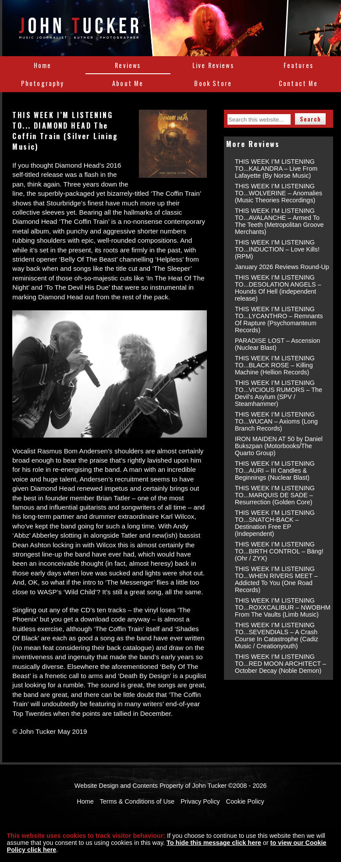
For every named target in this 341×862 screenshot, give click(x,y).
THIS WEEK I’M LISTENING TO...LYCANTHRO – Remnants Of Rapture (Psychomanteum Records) (279, 319)
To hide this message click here (214, 842)
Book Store (213, 83)
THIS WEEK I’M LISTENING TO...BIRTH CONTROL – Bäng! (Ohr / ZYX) (279, 551)
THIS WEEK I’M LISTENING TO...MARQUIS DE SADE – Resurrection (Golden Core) (275, 495)
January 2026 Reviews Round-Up (282, 266)
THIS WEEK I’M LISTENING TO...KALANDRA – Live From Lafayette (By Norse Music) (276, 168)
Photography (42, 83)
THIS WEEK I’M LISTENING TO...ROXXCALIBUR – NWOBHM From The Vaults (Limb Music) (282, 607)
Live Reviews (213, 65)
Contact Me (298, 83)
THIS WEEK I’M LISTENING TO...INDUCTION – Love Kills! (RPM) (277, 249)
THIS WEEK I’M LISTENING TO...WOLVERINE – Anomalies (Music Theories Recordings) (278, 193)
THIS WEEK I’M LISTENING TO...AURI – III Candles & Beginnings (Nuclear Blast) (275, 470)
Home (43, 65)
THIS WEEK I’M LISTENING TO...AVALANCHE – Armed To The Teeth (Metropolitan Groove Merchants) (279, 221)
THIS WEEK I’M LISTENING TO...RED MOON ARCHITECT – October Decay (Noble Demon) (280, 663)
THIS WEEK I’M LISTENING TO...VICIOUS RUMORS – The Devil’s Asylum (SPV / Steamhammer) (278, 393)
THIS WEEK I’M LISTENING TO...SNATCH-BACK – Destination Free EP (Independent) (275, 523)
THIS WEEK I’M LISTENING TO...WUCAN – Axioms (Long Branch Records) (276, 421)
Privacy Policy (200, 801)
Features (298, 65)
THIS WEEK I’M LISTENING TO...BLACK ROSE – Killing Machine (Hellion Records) (275, 365)
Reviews (128, 65)
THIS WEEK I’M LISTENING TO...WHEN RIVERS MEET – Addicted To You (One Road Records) (276, 579)
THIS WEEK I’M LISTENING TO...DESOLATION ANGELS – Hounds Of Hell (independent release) (278, 288)
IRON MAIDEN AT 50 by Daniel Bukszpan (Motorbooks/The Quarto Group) (279, 445)
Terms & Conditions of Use (137, 801)
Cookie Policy (245, 801)
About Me (127, 83)
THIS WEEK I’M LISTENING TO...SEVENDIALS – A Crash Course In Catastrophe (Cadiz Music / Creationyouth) (276, 635)
